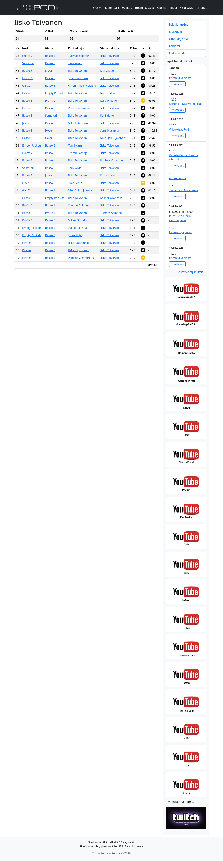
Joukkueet (175, 32)
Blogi (173, 8)
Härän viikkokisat (180, 78)
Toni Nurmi (75, 145)
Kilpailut (162, 8)
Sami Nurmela (109, 130)
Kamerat (174, 46)
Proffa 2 (27, 56)
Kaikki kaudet (177, 53)
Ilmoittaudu (177, 84)
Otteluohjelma (178, 39)
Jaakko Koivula (77, 228)
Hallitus (127, 8)
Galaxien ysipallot (180, 232)
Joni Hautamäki (78, 78)
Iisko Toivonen (109, 56)
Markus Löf (107, 71)
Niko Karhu (107, 93)
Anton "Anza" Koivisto (82, 86)
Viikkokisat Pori (179, 129)
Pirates (26, 108)
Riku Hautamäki (78, 108)
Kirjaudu (201, 8)
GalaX (26, 86)
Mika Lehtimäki (78, 123)
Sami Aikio (75, 63)
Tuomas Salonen (79, 56)
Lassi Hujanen (109, 100)
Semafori (28, 63)
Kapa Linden (108, 175)
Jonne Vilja (75, 235)
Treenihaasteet (144, 8)
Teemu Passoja (77, 153)
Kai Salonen (108, 115)
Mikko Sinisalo (77, 220)
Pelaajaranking (178, 24)
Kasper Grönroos (111, 198)
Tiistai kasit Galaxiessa (183, 190)
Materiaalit (112, 8)
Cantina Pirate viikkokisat (185, 104)
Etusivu (97, 8)
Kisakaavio (187, 8)
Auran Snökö (177, 178)
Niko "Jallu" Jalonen (112, 138)
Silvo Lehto (75, 183)
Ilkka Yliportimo (78, 250)
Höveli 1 (27, 78)
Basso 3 (50, 56)
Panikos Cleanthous (113, 160)
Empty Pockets (54, 93)
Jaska (48, 71)
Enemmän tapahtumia (190, 272)
